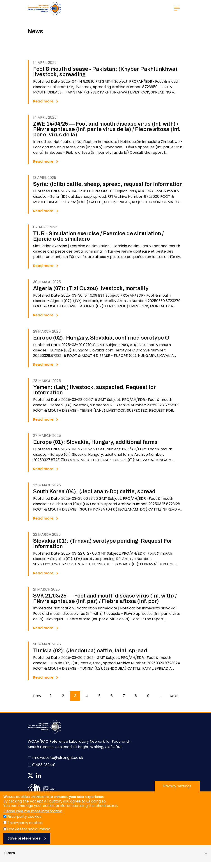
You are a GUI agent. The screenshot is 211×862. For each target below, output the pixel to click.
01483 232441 (43, 764)
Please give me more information (32, 818)
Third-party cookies (25, 830)
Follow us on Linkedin (38, 775)
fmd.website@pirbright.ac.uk (57, 757)
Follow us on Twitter (30, 775)
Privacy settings (177, 793)
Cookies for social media (28, 836)
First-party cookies (24, 824)
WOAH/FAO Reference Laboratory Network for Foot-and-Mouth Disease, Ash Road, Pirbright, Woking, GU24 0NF (79, 744)
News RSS (46, 775)
